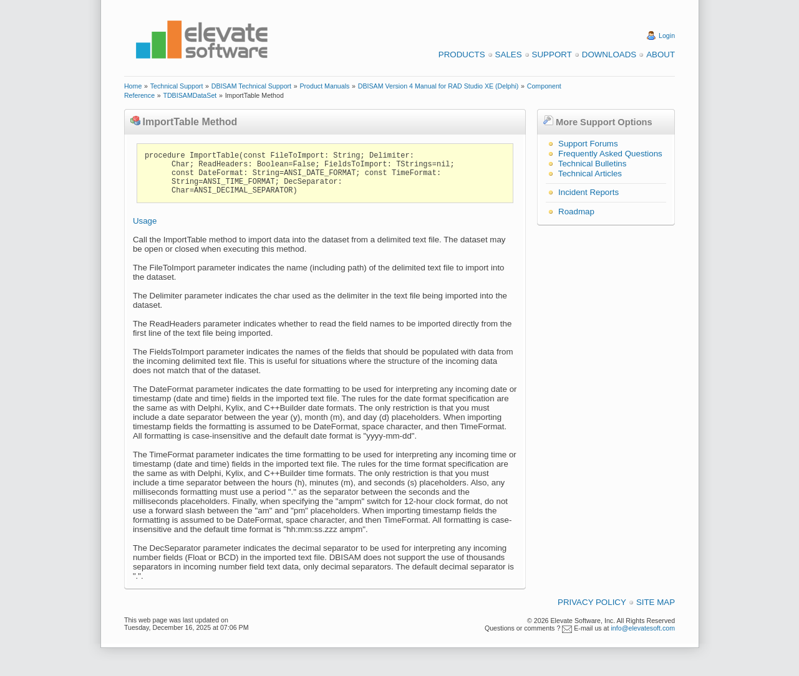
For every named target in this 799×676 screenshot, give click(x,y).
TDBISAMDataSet (189, 95)
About (660, 54)
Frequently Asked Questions (610, 153)
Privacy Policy (592, 602)
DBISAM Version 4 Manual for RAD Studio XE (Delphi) (438, 86)
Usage (145, 221)
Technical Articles (590, 173)
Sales (508, 54)
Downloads (609, 54)
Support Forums (588, 143)
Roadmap (576, 211)
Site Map (655, 602)
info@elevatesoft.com (643, 628)
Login (667, 35)
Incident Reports (588, 192)
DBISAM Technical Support (251, 86)
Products (461, 54)
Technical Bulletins (592, 163)
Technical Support (176, 86)
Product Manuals (324, 86)
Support (552, 54)
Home (133, 86)
